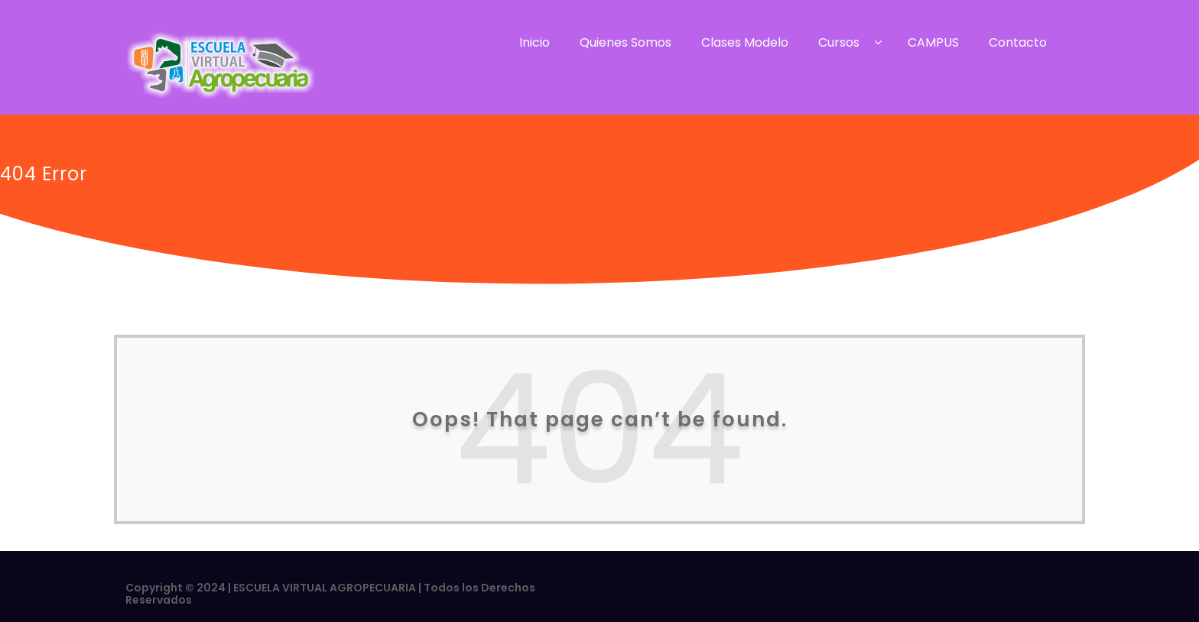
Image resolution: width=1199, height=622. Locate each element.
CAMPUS (933, 42)
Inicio (534, 42)
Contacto (1018, 42)
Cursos (838, 42)
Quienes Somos (625, 42)
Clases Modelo (744, 42)
